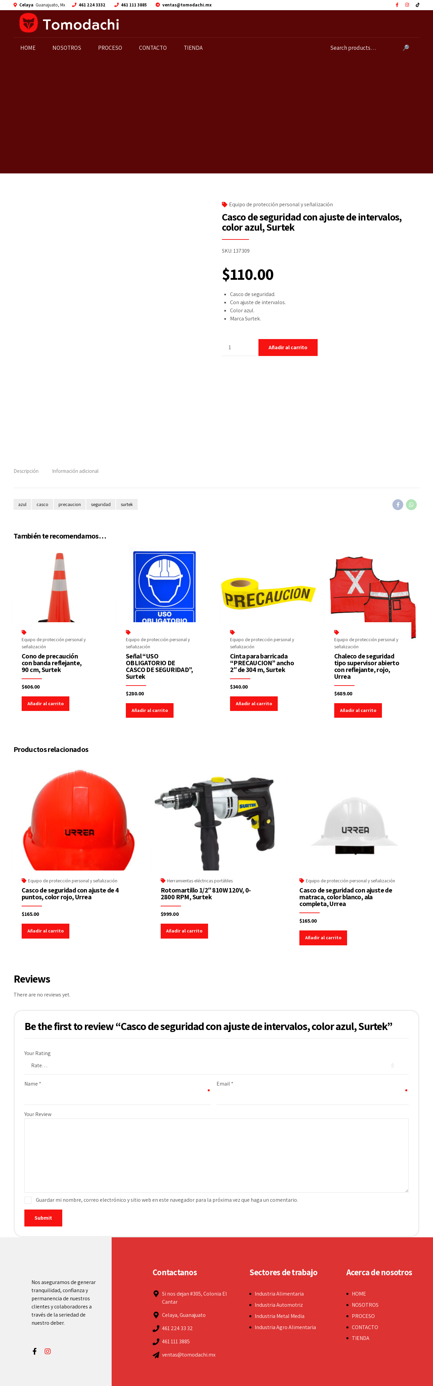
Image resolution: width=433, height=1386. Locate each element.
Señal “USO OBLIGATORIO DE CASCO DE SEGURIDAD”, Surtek (159, 666)
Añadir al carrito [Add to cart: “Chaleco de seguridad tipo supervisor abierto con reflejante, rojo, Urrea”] (358, 710)
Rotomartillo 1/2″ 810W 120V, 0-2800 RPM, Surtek (206, 893)
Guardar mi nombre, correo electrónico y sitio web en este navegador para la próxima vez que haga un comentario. (167, 1199)
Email (224, 1083)
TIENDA (194, 47)
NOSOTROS (68, 47)
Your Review (37, 1114)
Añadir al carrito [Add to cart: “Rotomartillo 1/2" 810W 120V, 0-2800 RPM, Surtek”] (184, 931)
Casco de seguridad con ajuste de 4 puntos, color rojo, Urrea (70, 893)
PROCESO (112, 47)
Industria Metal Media (279, 1316)
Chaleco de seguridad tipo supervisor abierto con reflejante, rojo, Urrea (366, 666)
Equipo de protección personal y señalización (281, 204)
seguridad (101, 504)
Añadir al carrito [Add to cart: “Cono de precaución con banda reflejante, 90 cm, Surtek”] (45, 703)
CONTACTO (154, 47)
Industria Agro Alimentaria (285, 1327)
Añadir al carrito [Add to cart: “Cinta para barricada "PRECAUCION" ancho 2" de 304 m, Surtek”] (254, 703)
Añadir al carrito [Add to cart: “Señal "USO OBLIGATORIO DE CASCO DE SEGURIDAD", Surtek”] (150, 710)
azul (22, 504)
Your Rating (37, 1053)
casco (42, 504)
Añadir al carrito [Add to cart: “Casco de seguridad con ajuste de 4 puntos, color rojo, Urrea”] (45, 931)
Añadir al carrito (288, 347)
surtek (127, 504)
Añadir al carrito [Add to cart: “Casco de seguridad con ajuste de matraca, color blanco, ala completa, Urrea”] (323, 937)
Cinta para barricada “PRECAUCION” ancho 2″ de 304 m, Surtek (262, 663)
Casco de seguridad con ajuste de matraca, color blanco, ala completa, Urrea (345, 897)
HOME (29, 47)
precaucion (70, 504)
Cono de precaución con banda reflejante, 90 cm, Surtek (52, 663)
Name (32, 1083)
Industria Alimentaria (279, 1293)
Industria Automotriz (279, 1304)
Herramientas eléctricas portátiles (200, 881)
